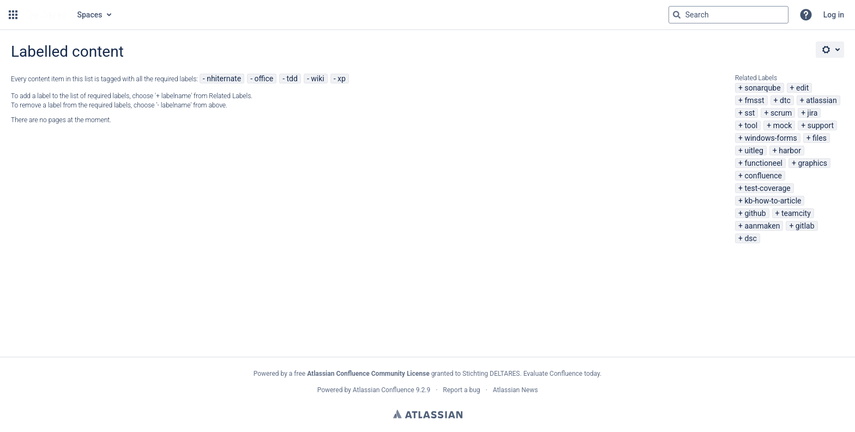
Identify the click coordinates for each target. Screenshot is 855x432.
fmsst (754, 100)
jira (813, 113)
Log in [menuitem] (833, 14)
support (821, 125)
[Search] (676, 14)
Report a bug (461, 390)
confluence (763, 175)
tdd (292, 78)
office (263, 78)
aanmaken (762, 225)
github (755, 213)
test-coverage (767, 188)
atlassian (821, 100)
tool (750, 125)
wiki (317, 78)
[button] (13, 15)
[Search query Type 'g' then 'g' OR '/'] (728, 14)
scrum (781, 113)
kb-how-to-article (772, 200)
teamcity (796, 213)
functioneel (763, 163)
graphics (812, 163)
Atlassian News (515, 390)
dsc (750, 238)
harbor (790, 150)
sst (749, 113)
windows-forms (770, 138)
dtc (785, 100)
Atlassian (427, 414)
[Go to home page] (46, 14)
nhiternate (224, 78)
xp (342, 78)
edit (802, 87)
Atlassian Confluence (383, 390)
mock (782, 125)
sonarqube (762, 87)
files (819, 138)
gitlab (805, 225)
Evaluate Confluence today (561, 373)
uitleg (753, 150)
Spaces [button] (90, 14)
